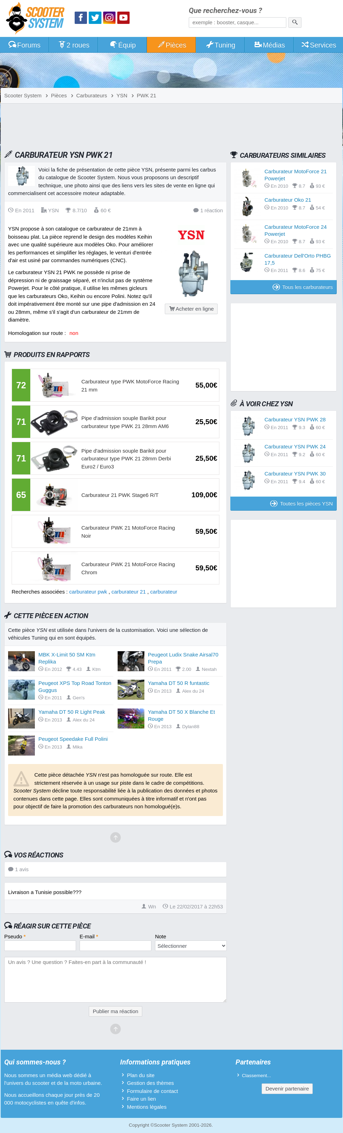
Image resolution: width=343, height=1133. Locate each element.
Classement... (256, 1075)
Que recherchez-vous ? (225, 11)
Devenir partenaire (287, 1089)
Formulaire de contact (152, 1091)
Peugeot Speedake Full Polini (73, 739)
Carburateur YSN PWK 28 (295, 419)
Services (318, 45)
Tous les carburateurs (303, 287)
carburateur (163, 592)
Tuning (221, 45)
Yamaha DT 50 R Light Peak (71, 712)
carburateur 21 (129, 592)
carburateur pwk (88, 592)
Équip (122, 45)
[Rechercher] (294, 22)
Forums (24, 45)
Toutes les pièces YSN (301, 503)
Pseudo (15, 936)
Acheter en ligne (191, 309)
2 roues (73, 45)
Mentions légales (147, 1107)
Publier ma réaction (115, 1011)
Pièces (171, 45)
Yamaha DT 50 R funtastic (179, 683)
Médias (269, 45)
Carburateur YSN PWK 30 (295, 474)
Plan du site (140, 1075)
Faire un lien (141, 1099)
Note (160, 936)
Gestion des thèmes (150, 1083)
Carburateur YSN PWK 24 (295, 446)
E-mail (89, 936)
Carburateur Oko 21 (287, 200)
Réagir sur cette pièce (52, 926)
